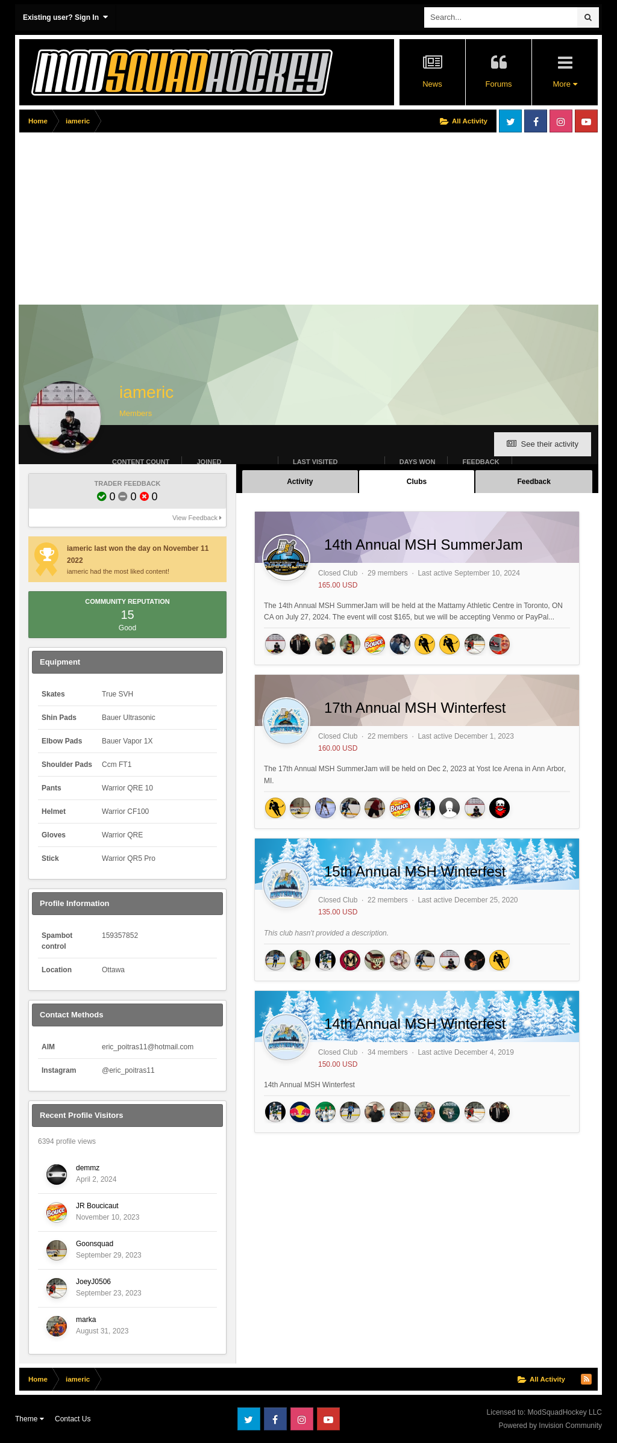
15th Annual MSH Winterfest (415, 871)
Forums (498, 83)
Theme (29, 1419)
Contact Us (72, 1419)
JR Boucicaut (97, 1206)
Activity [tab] (300, 481)
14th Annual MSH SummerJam (423, 544)
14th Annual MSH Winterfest (415, 1024)
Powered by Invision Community (550, 1425)
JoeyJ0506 (93, 1281)
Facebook (535, 121)
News (432, 83)
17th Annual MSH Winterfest (415, 708)
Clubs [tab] (417, 481)
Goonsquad (94, 1244)
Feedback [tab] (533, 481)
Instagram (561, 121)
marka (86, 1319)
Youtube (586, 121)
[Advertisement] (160, 221)
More (565, 83)
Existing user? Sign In (65, 17)
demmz (87, 1168)
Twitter (510, 121)
